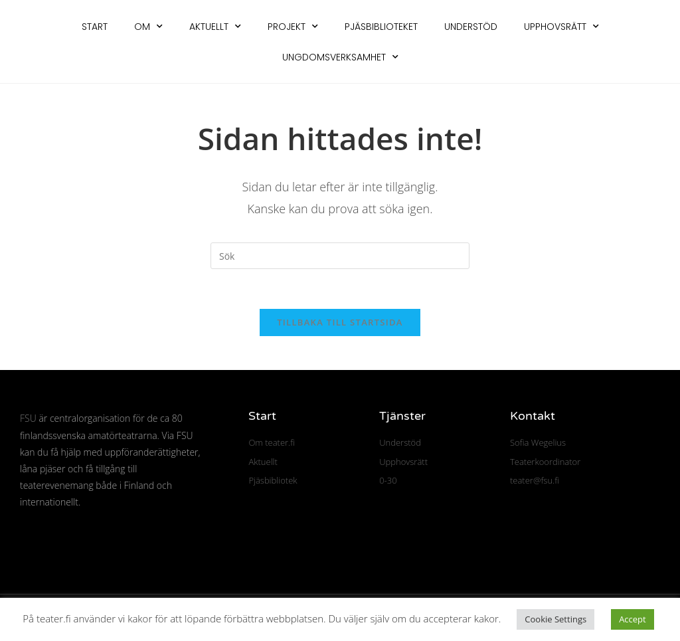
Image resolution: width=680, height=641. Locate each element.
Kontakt (532, 416)
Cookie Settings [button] (555, 619)
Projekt (293, 27)
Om (148, 27)
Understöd (470, 26)
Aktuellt (215, 27)
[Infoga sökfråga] (340, 255)
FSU (28, 418)
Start (95, 26)
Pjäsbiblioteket (381, 26)
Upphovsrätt (561, 27)
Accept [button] (632, 619)
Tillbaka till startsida (340, 323)
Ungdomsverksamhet (340, 57)
